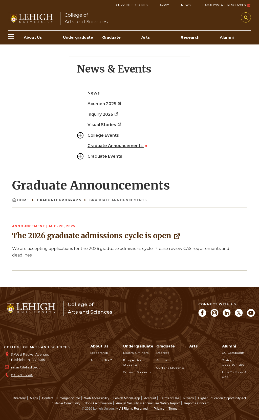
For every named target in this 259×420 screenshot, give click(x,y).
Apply (164, 5)
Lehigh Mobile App (126, 398)
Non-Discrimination (98, 403)
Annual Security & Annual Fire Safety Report (148, 403)
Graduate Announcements (116, 145)
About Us (99, 346)
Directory (19, 398)
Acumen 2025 (105, 103)
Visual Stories (105, 124)
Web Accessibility (96, 398)
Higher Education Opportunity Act (222, 398)
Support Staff (101, 360)
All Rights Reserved (133, 408)
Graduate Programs (59, 200)
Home (21, 200)
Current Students (131, 5)
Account (150, 398)
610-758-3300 (22, 375)
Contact (47, 398)
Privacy (188, 398)
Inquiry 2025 (103, 114)
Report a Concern (196, 403)
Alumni (229, 346)
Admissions (165, 360)
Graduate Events (105, 156)
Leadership (99, 353)
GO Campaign (233, 353)
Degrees (162, 353)
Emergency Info (68, 398)
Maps (34, 398)
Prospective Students (132, 363)
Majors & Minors (136, 353)
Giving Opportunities (233, 363)
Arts (193, 346)
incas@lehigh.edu (25, 367)
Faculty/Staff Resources (227, 5)
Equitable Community (65, 403)
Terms (172, 408)
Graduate (165, 346)
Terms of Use (169, 398)
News (185, 5)
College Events (103, 135)
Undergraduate (138, 346)
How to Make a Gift (234, 374)
